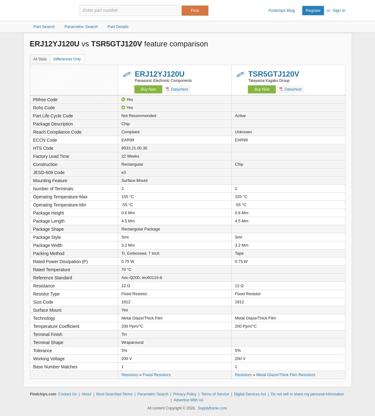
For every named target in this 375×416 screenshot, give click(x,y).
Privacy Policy (185, 394)
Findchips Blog (281, 10)
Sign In (339, 10)
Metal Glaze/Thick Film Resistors (285, 374)
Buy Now (148, 89)
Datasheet (177, 89)
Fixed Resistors (157, 374)
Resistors (129, 374)
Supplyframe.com (212, 408)
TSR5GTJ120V (273, 74)
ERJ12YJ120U (159, 74)
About (86, 394)
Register (313, 10)
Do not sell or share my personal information (307, 394)
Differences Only (67, 59)
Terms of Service (215, 394)
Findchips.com (50, 10)
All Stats (40, 59)
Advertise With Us (188, 400)
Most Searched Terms (114, 394)
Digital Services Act (250, 394)
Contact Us (67, 394)
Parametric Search (152, 394)
